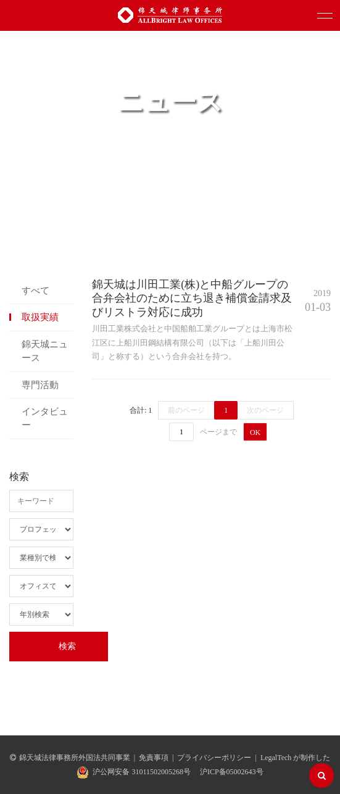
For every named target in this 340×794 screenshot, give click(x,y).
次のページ (265, 410)
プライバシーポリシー (214, 757)
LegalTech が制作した (295, 757)
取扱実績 (40, 317)
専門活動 (40, 385)
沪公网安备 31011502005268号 (142, 771)
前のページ (186, 410)
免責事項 (153, 757)
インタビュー (45, 418)
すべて (35, 291)
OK (255, 432)
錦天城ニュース (45, 351)
